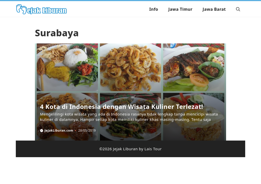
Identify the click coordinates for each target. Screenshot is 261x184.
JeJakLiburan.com (59, 130)
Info (153, 9)
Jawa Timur (180, 9)
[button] (238, 9)
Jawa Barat (214, 9)
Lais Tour (153, 148)
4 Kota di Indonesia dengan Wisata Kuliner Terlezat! (121, 106)
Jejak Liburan (125, 148)
